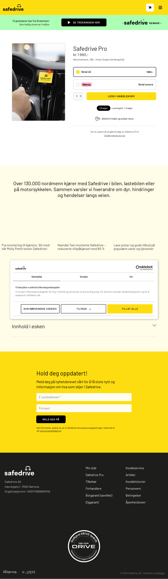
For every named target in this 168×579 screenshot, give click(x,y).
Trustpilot (10, 519)
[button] (84, 326)
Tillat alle (130, 308)
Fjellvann (160, 573)
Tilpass (83, 308)
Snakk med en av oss (114, 135)
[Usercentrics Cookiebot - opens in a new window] (138, 267)
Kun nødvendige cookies (40, 308)
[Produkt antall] (78, 96)
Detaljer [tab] (84, 276)
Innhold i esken (28, 326)
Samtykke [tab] (37, 276)
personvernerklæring (50, 431)
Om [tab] (131, 276)
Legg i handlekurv (121, 96)
